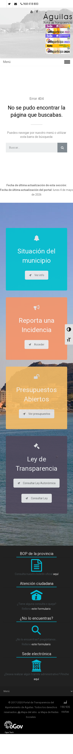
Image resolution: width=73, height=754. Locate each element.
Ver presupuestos (36, 413)
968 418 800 (29, 3)
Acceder (36, 344)
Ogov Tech (9, 732)
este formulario (41, 608)
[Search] (62, 147)
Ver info (36, 275)
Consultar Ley (37, 498)
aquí (55, 574)
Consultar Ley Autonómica (36, 483)
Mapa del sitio (27, 712)
